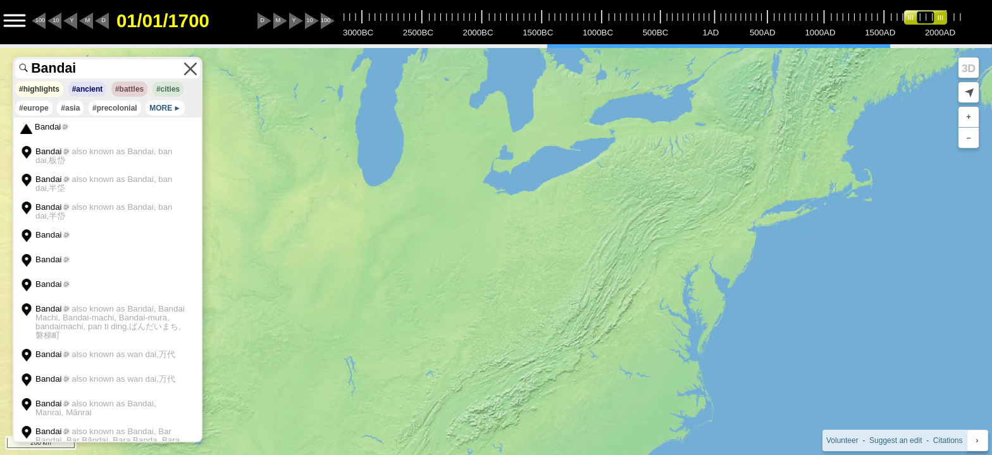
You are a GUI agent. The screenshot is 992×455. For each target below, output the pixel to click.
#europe (34, 108)
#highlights (39, 89)
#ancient (87, 89)
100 (40, 20)
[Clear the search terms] (190, 68)
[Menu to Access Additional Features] (14, 21)
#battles (129, 89)
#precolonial (114, 108)
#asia (70, 108)
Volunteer (842, 440)
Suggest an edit (895, 440)
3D (969, 68)
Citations (948, 440)
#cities (168, 89)
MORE (160, 108)
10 (56, 20)
